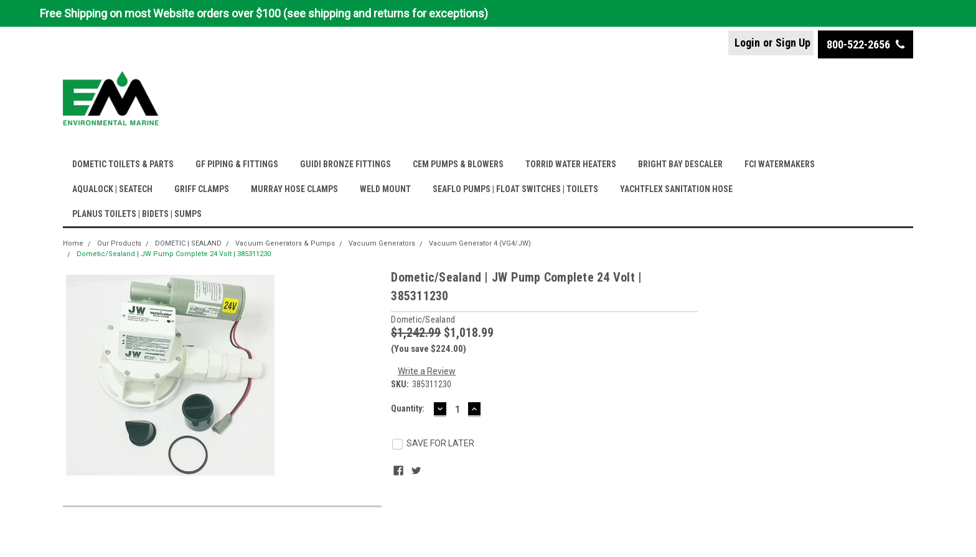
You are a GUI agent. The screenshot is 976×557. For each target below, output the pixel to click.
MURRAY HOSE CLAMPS (294, 189)
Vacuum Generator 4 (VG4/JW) (480, 243)
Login (747, 42)
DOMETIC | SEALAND (188, 243)
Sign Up (793, 42)
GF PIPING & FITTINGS (236, 164)
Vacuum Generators (382, 243)
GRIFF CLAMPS (201, 189)
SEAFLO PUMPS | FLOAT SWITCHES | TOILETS (515, 189)
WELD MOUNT (385, 189)
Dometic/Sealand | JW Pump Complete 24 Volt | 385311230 (174, 254)
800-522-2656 (865, 44)
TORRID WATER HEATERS (570, 164)
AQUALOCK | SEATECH (112, 189)
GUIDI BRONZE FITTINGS (345, 164)
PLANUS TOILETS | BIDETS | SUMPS (137, 214)
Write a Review (427, 371)
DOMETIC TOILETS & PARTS (123, 164)
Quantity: (408, 408)
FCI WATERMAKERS (779, 164)
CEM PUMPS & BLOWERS (458, 164)
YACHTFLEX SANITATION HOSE (676, 189)
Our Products (119, 243)
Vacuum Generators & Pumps (285, 243)
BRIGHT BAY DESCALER (680, 164)
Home (73, 243)
